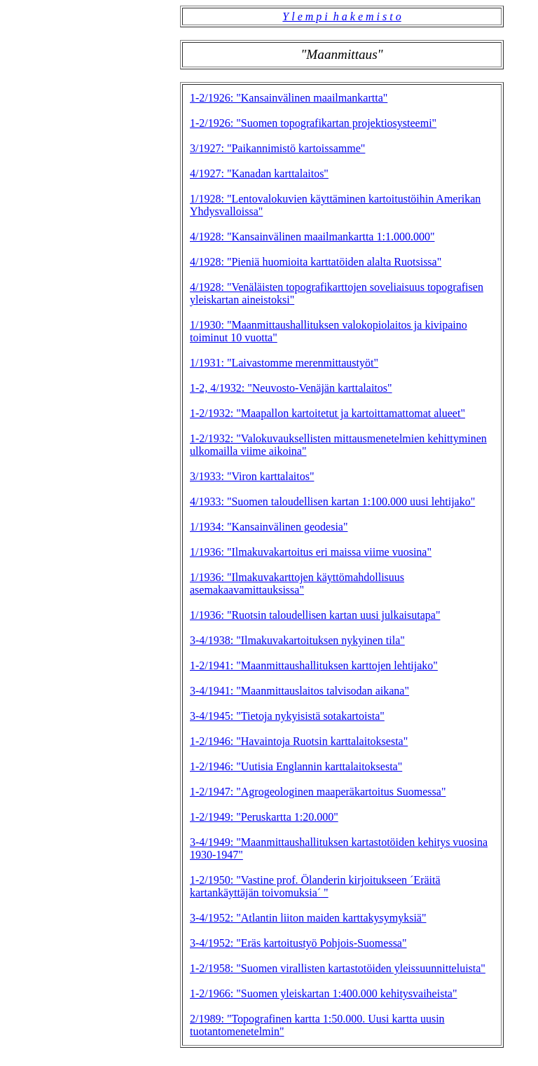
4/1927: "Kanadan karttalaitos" (259, 173)
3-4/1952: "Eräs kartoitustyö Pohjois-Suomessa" (298, 943)
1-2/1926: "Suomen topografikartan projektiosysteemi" (313, 123)
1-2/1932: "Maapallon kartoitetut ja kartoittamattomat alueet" (327, 413)
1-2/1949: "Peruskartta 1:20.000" (264, 817)
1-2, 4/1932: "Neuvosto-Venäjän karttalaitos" (291, 388)
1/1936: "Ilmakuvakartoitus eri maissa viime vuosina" (311, 552)
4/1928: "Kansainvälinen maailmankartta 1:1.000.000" (312, 236)
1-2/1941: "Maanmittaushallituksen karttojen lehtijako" (314, 665)
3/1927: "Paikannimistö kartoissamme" (277, 148)
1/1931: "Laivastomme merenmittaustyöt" (284, 363)
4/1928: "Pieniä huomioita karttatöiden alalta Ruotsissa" (315, 262)
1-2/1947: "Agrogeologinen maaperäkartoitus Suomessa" (318, 792)
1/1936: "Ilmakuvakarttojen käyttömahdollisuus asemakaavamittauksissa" (297, 583)
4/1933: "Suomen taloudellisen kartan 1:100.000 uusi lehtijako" (332, 501)
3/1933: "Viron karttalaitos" (252, 476)
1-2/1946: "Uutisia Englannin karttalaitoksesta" (296, 766)
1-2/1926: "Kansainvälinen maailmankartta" (288, 98)
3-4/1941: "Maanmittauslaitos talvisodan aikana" (299, 691)
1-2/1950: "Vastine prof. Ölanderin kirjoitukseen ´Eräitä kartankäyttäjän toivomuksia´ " (315, 886)
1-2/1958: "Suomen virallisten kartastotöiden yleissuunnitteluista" (337, 968)
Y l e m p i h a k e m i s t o (341, 16)
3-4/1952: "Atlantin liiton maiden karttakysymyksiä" (308, 918)
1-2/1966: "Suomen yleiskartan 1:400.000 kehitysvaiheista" (323, 993)
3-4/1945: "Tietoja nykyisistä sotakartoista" (287, 716)
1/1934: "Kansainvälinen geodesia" (268, 527)
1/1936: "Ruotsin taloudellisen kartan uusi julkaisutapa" (315, 615)
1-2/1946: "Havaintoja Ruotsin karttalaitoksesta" (299, 741)
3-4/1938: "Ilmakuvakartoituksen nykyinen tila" (297, 640)
